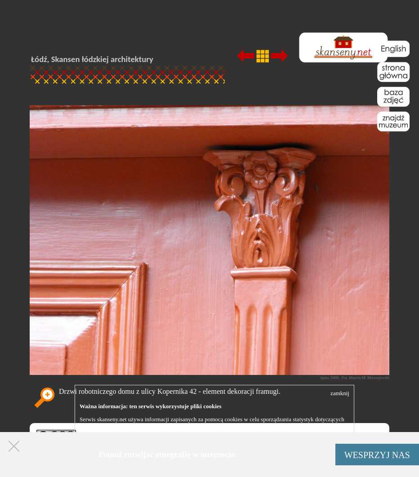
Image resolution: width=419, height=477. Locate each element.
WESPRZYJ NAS (377, 455)
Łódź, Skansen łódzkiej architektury (92, 59)
